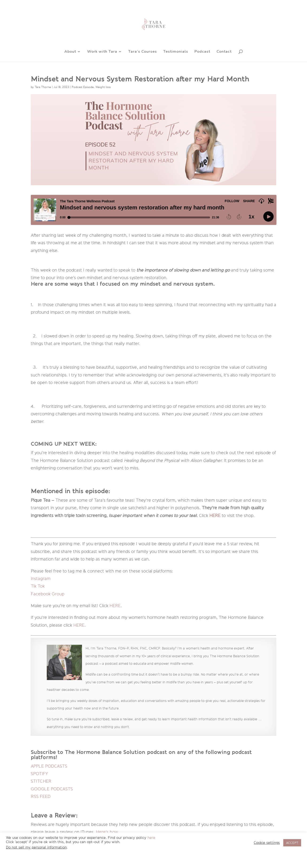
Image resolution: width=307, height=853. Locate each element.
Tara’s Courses (142, 52)
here (151, 838)
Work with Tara (102, 52)
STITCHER (41, 781)
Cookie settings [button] (267, 843)
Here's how (107, 832)
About (70, 52)
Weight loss (103, 87)
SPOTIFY (39, 774)
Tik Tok (38, 586)
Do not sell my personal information (36, 847)
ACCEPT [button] (292, 842)
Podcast (202, 52)
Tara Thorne (43, 87)
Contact (224, 52)
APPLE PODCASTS (49, 766)
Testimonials (175, 52)
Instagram (41, 579)
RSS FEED (41, 796)
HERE (115, 606)
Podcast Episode (83, 87)
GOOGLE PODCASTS (52, 789)
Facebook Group (47, 594)
